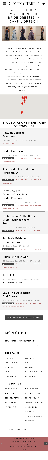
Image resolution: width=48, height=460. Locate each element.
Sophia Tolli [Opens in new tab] (30, 385)
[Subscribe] (37, 354)
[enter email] (22, 354)
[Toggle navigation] (4, 3)
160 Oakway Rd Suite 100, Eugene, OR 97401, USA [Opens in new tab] (21, 267)
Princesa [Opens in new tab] (29, 376)
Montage (9, 376)
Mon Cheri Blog (32, 398)
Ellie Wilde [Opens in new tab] (30, 367)
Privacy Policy (32, 407)
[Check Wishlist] (43, 3)
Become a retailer (13, 407)
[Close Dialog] (2, 453)
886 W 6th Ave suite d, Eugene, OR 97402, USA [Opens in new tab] (21, 286)
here (23, 458)
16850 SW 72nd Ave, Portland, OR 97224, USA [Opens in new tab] (20, 155)
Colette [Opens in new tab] (29, 372)
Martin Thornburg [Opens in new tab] (34, 381)
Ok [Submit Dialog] (45, 453)
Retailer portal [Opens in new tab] (12, 403)
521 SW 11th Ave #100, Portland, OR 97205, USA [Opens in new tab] (20, 178)
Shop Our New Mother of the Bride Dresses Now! (24, 326)
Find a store (10, 412)
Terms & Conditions (34, 412)
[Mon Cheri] (16, 341)
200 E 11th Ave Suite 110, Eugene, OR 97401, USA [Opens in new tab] (21, 307)
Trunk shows (11, 398)
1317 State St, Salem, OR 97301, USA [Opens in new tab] (16, 248)
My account (10, 416)
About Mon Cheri (33, 403)
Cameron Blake (12, 372)
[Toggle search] (39, 3)
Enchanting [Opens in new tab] (10, 385)
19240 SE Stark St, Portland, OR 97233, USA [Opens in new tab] (19, 203)
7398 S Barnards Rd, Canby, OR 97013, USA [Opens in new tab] (19, 140)
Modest (8, 381)
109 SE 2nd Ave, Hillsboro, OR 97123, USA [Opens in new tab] (18, 229)
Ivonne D (9, 367)
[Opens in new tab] (9, 144)
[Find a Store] (9, 3)
